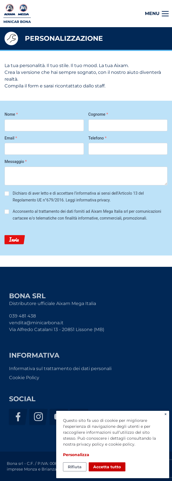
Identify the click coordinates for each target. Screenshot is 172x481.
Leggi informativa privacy (88, 200)
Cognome (98, 114)
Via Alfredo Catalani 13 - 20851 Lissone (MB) (56, 329)
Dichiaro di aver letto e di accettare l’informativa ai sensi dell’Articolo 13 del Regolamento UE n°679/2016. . (78, 196)
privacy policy (90, 444)
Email (11, 138)
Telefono (97, 138)
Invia (14, 240)
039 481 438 (22, 316)
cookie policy (121, 444)
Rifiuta (75, 466)
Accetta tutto (107, 466)
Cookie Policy (24, 377)
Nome (11, 114)
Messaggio (16, 161)
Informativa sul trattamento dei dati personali (60, 368)
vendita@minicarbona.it (36, 322)
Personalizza (76, 454)
